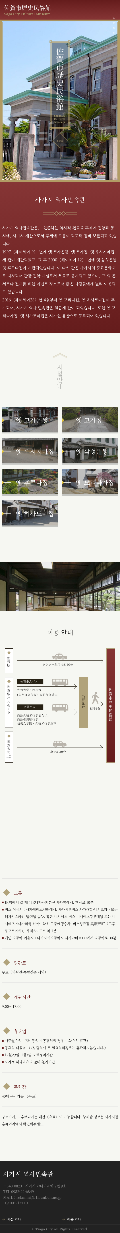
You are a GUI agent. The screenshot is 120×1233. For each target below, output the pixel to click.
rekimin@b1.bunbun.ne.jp (39, 1197)
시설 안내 (14, 1219)
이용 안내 (74, 1219)
